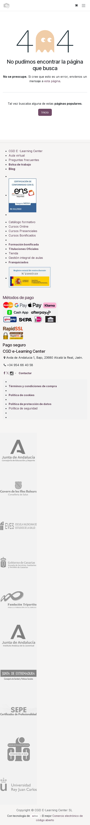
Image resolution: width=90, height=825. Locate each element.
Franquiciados (18, 262)
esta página (52, 81)
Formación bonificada (24, 244)
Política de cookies (21, 395)
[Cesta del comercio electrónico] (76, 5)
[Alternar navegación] (83, 5)
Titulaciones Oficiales (24, 248)
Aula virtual (17, 155)
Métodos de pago (18, 297)
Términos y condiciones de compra (33, 386)
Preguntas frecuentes (24, 160)
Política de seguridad (23, 408)
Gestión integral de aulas (26, 258)
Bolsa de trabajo (20, 164)
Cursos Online (18, 226)
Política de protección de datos (30, 404)
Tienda (13, 253)
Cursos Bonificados (22, 235)
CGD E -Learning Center (26, 151)
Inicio (45, 112)
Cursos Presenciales (23, 231)
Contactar (25, 373)
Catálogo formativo (22, 222)
